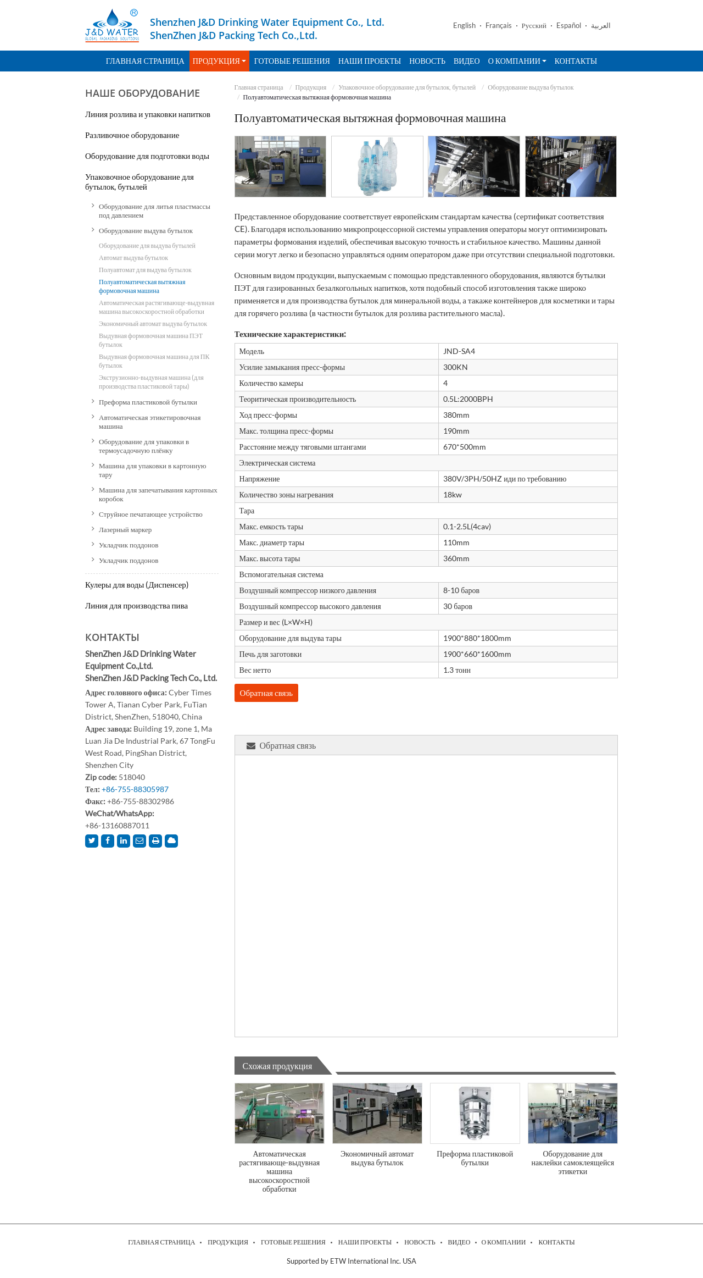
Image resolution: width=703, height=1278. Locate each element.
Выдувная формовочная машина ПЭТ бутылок (151, 339)
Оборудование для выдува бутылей (147, 245)
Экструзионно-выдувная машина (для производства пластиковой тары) (151, 381)
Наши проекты (369, 60)
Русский (534, 25)
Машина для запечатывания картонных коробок (158, 494)
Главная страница (145, 60)
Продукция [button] (219, 60)
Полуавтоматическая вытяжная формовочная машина (142, 286)
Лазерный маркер (125, 529)
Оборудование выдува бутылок (530, 87)
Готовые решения (292, 60)
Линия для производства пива (136, 605)
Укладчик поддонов (128, 544)
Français (499, 25)
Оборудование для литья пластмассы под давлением (154, 210)
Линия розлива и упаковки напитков (147, 114)
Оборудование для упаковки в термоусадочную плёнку (144, 446)
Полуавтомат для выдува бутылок (145, 269)
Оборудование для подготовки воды (147, 156)
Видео (467, 60)
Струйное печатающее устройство (151, 514)
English (464, 25)
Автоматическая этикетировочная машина (150, 421)
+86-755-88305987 (135, 789)
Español (568, 25)
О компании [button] (517, 60)
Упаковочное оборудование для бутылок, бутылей (407, 87)
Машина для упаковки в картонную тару (152, 470)
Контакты (576, 60)
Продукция (311, 87)
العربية (601, 25)
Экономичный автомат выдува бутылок (377, 1158)
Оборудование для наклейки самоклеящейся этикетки (573, 1162)
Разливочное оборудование (132, 135)
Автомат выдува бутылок (133, 257)
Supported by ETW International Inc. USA (351, 1261)
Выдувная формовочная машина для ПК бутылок (154, 360)
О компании (503, 1242)
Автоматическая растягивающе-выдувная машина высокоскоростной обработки (279, 1171)
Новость (427, 60)
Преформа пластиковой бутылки (475, 1158)
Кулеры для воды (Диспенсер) (137, 584)
